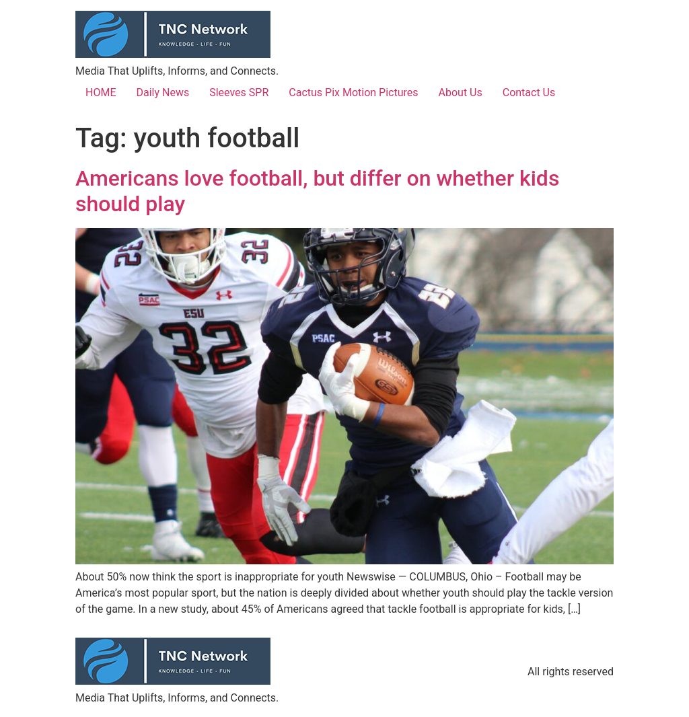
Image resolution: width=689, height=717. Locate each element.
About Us (460, 92)
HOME (100, 92)
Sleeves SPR (238, 92)
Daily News (162, 92)
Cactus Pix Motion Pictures (353, 92)
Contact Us (529, 92)
